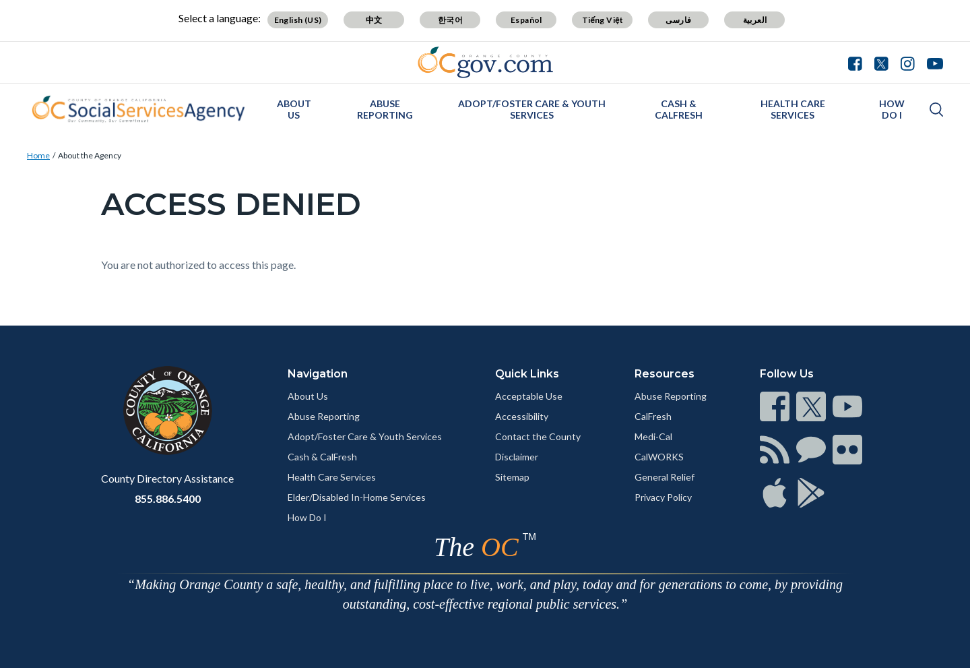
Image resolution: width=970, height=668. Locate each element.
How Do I (892, 109)
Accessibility (521, 416)
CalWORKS (659, 456)
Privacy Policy (663, 497)
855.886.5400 (168, 498)
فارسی (678, 20)
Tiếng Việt (603, 20)
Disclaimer (516, 456)
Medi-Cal (653, 436)
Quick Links (527, 373)
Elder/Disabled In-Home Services (357, 497)
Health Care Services (793, 109)
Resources (664, 373)
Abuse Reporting (385, 109)
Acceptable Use (528, 396)
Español (526, 20)
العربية (755, 20)
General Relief (664, 477)
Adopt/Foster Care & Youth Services (532, 109)
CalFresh (653, 416)
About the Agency (89, 155)
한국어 (450, 20)
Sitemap (512, 477)
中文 (374, 20)
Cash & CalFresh (679, 109)
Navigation (318, 373)
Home (38, 155)
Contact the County (538, 436)
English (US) (298, 20)
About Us (294, 109)
